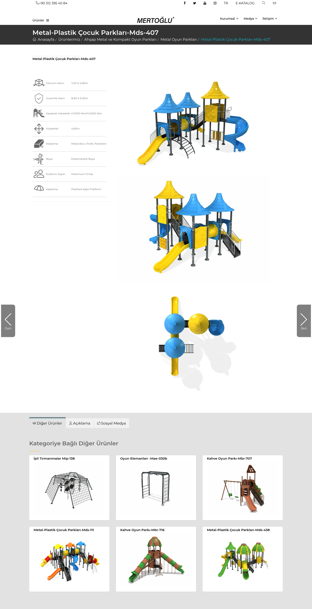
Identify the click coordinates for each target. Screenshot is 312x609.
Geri (10, 321)
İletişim (270, 18)
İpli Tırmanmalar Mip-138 (54, 458)
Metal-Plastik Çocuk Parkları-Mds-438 (238, 530)
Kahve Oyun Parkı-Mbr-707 (229, 458)
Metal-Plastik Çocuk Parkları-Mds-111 (64, 530)
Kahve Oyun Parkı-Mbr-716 (142, 530)
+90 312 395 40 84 (51, 3)
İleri (302, 321)
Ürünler (38, 20)
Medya (250, 18)
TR (226, 3)
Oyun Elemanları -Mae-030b (143, 458)
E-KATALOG (245, 3)
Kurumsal (229, 18)
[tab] (47, 423)
